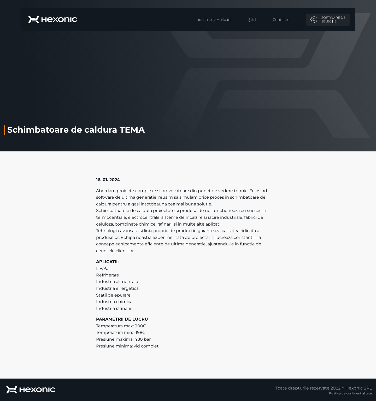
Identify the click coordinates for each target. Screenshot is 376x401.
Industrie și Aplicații (214, 19)
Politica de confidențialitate (350, 393)
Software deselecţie (327, 19)
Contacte (281, 19)
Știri (252, 19)
